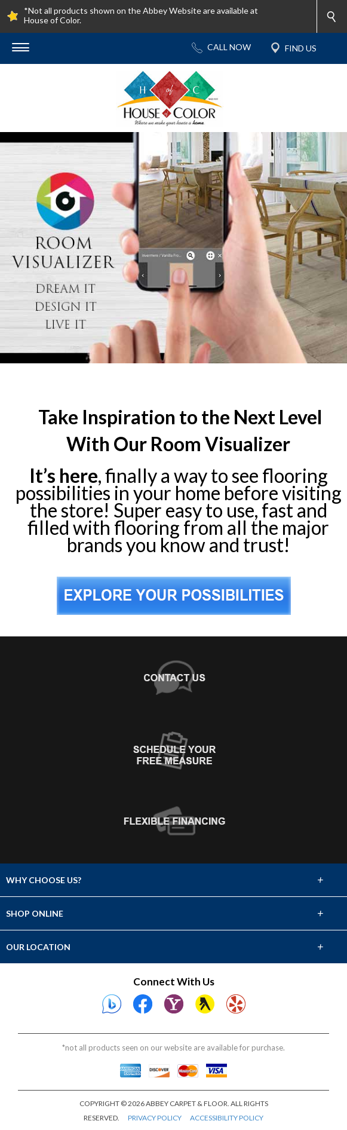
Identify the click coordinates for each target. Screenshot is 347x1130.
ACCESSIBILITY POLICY (226, 1117)
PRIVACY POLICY (155, 1117)
